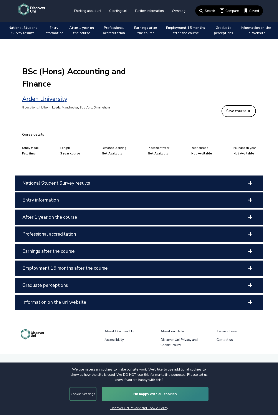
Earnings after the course (145, 30)
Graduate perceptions (223, 30)
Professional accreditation (114, 30)
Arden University (44, 99)
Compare (229, 10)
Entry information (54, 30)
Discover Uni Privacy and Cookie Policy (139, 408)
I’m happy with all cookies (155, 394)
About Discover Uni (119, 331)
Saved (251, 10)
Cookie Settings (83, 394)
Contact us (225, 339)
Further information (149, 10)
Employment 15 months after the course (185, 30)
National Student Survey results (23, 30)
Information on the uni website (256, 30)
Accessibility (114, 339)
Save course (238, 110)
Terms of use (227, 331)
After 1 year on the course (81, 30)
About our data (172, 331)
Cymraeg (178, 10)
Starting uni (118, 10)
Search (207, 10)
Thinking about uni (87, 10)
